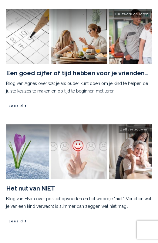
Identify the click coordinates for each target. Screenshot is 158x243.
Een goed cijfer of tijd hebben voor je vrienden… (77, 73)
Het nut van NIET (30, 188)
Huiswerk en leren (132, 14)
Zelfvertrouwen (134, 129)
